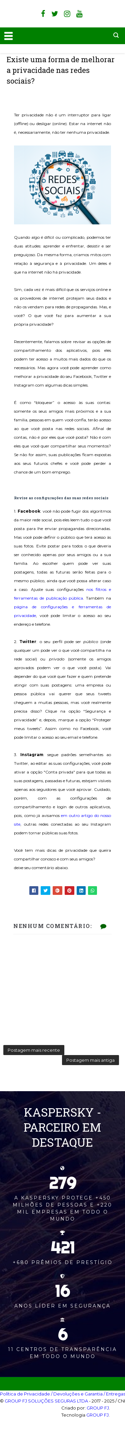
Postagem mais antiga (90, 1060)
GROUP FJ (98, 1408)
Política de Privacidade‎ (25, 1393)
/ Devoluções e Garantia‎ (77, 1393)
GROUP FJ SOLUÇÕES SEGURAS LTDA (46, 1401)
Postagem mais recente (34, 1050)
